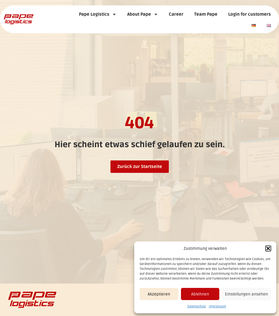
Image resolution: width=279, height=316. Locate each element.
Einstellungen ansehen (246, 294)
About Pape (142, 14)
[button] (268, 248)
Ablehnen (200, 294)
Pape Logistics (97, 14)
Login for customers (249, 14)
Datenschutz (196, 306)
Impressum (217, 306)
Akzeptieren (159, 294)
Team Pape (205, 14)
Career (176, 14)
